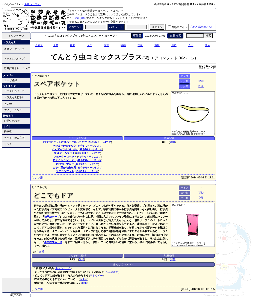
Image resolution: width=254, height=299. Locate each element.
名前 (55, 45)
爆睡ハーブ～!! (32, 4)
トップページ (16, 35)
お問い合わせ (12, 120)
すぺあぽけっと (41, 75)
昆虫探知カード (53, 242)
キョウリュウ (63, 268)
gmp (84, 282)
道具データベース (14, 49)
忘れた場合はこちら (202, 26)
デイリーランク (13, 110)
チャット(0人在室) (14, 137)
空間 (201, 197)
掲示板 (8, 131)
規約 (207, 45)
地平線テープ (52, 216)
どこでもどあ (39, 187)
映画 (123, 45)
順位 (174, 45)
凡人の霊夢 (111, 271)
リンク (8, 144)
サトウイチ (96, 275)
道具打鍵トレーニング (17, 68)
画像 (140, 45)
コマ (107, 142)
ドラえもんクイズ (14, 58)
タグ (89, 45)
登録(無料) (80, 18)
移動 (201, 192)
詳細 (172, 142)
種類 (72, 45)
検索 (208, 35)
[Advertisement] (16, 212)
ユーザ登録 (10, 80)
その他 (8, 103)
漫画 (106, 45)
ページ (99, 142)
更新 (157, 45)
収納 (201, 81)
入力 (190, 45)
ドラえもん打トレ (14, 97)
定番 (41, 251)
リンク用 (37, 177)
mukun (83, 279)
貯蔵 (201, 86)
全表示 (39, 45)
